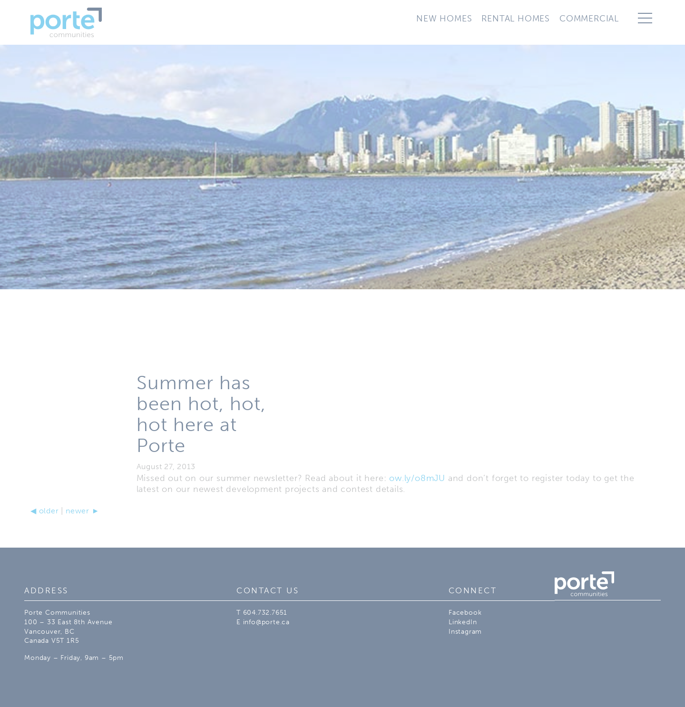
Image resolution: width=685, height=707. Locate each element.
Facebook (465, 613)
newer (82, 510)
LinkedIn (463, 622)
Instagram (465, 632)
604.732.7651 (265, 613)
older (44, 510)
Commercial (589, 18)
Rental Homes (515, 18)
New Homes (444, 18)
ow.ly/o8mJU (417, 478)
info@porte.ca (266, 622)
